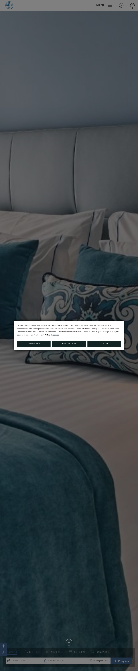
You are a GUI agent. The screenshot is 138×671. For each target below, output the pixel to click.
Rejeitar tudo (69, 343)
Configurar (34, 343)
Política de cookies (52, 335)
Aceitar (104, 343)
